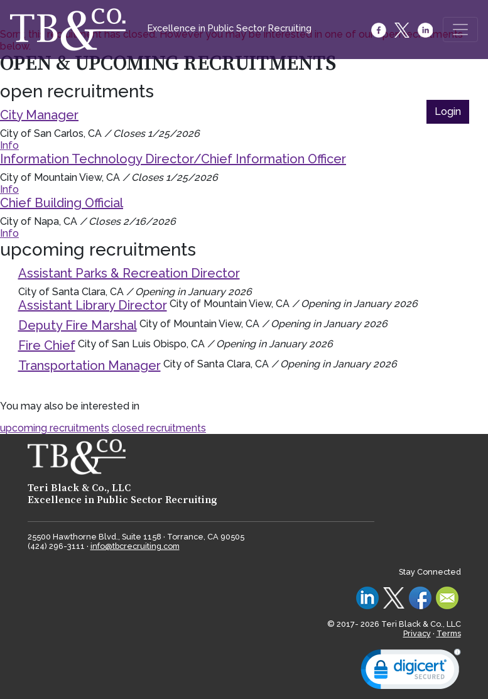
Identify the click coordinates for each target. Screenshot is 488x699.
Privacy (417, 633)
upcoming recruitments (54, 428)
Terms (448, 633)
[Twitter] (403, 30)
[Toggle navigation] (460, 29)
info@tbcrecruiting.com (135, 546)
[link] (411, 672)
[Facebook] (379, 30)
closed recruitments (159, 428)
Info (9, 145)
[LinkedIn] (426, 30)
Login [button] (448, 111)
